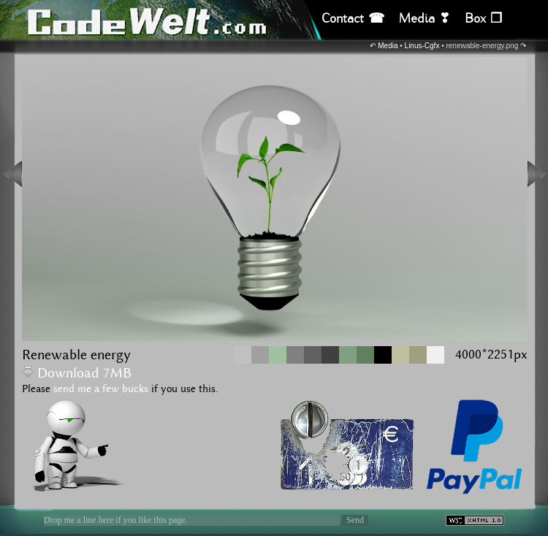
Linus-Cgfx (422, 46)
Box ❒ (483, 18)
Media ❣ (424, 18)
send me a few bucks (100, 389)
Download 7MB (77, 373)
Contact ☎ (352, 18)
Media (387, 46)
